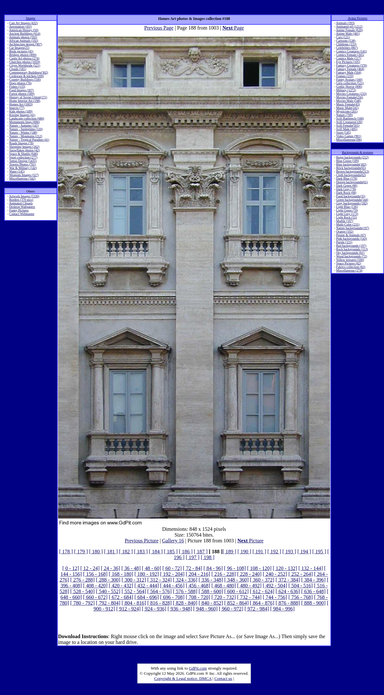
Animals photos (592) (23, 37)
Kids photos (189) (20, 111)
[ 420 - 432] (121, 585)
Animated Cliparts (21, 203)
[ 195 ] (319, 551)
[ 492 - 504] (275, 585)
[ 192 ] (274, 551)
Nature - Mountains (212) (25, 136)
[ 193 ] (289, 551)
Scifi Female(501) (347, 125)
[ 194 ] (304, 551)
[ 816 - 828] (159, 603)
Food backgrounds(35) (350, 196)
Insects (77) (16, 108)
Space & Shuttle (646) (23, 154)
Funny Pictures (19, 210)
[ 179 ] (81, 551)
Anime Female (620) (349, 30)
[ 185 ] (171, 551)
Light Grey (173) (347, 214)
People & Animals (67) (351, 235)
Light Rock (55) (346, 217)
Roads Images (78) (21, 143)
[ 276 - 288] (82, 580)
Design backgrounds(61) (352, 182)
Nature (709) (344, 115)
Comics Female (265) (350, 55)
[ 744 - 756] (275, 597)
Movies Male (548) (348, 100)
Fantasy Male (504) (348, 72)
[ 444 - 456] (172, 585)
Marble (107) (344, 221)
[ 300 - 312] (134, 580)
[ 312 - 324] (159, 580)
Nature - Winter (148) (23, 132)
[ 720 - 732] (223, 597)
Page (233, 28)
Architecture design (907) (25, 44)
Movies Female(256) (349, 97)
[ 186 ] (186, 551)
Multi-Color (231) (348, 224)
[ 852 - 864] (236, 603)
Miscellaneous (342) (22, 178)
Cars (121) (343, 37)
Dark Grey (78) (346, 189)
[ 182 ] (126, 551)
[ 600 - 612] (236, 591)
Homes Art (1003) (21, 104)
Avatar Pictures (357, 18)
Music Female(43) (348, 104)
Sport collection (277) (23, 157)
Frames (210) (345, 76)
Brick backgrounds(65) (351, 168)
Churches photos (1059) (24, 62)
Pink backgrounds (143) (351, 238)
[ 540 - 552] (108, 591)
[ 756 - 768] (300, 597)
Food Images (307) (21, 90)
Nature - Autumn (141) (24, 125)
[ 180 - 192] (146, 574)
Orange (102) (345, 231)
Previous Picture (141, 540)
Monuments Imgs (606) (24, 122)
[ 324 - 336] (185, 580)
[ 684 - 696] (146, 597)
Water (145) (17, 171)
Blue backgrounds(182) (351, 164)
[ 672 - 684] (121, 597)
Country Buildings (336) (25, 79)
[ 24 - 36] (110, 568)
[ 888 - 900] (313, 603)
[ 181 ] (111, 551)
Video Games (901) (348, 136)
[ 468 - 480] (223, 585)
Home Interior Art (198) (24, 100)
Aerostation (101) (20, 26)
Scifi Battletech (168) (350, 118)
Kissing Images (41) (22, 115)
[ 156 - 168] (95, 574)
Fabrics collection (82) (350, 267)
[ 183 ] (141, 551)
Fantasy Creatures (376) (351, 65)
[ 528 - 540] (82, 591)
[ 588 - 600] (211, 591)
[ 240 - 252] (275, 574)
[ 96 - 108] (235, 568)
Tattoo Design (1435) (23, 161)
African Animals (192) (23, 40)
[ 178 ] (66, 551)
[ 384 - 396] (313, 580)
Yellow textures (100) (350, 260)
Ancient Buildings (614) (24, 33)
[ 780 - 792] (82, 603)
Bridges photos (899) (22, 55)
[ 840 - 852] (211, 603)
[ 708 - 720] (198, 597)
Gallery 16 (173, 540)
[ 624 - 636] (288, 591)
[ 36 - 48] (131, 568)
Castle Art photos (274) (24, 58)
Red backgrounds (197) (351, 245)
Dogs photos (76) (20, 83)
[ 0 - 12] (70, 568)
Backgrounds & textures (357, 152)
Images (30, 18)
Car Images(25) (19, 47)
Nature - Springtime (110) (26, 129)
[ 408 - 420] (95, 585)
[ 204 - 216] (198, 574)
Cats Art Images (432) (23, 23)
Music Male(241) (347, 108)
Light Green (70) (347, 210)
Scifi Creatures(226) (349, 122)
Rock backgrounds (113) (352, 249)
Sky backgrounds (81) (350, 252)
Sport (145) (343, 132)
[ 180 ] (96, 551)
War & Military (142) (23, 168)
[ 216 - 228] (223, 574)
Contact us (223, 678)
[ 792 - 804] (108, 603)
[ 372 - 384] (288, 580)
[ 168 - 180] (121, 574)
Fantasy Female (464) (350, 69)
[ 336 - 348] (211, 580)
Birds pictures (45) (21, 51)
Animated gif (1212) (349, 26)
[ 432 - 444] (146, 585)
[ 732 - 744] (249, 597)
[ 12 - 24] (89, 568)
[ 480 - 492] (249, 585)
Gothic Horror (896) (349, 86)
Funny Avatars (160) (349, 79)
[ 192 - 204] (172, 574)
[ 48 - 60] (151, 568)
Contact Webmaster (21, 214)
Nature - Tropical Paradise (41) (29, 139)
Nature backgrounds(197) (352, 228)
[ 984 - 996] (282, 608)
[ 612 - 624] (262, 591)
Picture (250, 540)
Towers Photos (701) (22, 164)
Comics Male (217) (348, 58)
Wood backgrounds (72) (351, 256)
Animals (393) (345, 23)
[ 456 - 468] (198, 585)
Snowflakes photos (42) (24, 150)
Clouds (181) (17, 69)
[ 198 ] (208, 557)
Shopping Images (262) (24, 146)
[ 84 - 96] (213, 568)
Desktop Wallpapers (22, 207)
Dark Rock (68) (346, 192)
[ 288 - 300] (108, 580)
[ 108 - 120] (259, 568)
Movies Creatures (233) (351, 93)
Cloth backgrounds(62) (351, 175)
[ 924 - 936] (154, 608)
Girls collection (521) (350, 83)
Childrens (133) (346, 44)
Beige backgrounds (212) (352, 157)
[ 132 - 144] (310, 568)
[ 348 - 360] (236, 580)
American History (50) (23, 30)
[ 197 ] (193, 557)
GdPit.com (198, 668)
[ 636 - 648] (313, 591)
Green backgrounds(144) (352, 199)
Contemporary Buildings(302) (28, 72)
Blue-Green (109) (347, 161)
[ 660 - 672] (95, 597)
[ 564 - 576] (159, 591)
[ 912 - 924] (128, 608)
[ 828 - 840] (185, 603)
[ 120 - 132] (285, 568)
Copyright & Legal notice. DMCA (183, 678)
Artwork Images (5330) (24, 196)
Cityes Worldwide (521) (24, 65)
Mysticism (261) (346, 111)
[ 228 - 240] (249, 574)
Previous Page (159, 28)
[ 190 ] (244, 551)
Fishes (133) (17, 86)
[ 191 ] (259, 551)
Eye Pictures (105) (348, 62)
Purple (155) (344, 242)
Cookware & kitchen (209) (26, 76)
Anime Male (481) (348, 33)
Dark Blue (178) (346, 178)
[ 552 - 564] (134, 591)
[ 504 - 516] (300, 585)
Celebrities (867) (347, 47)
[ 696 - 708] (172, 597)
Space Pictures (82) (348, 263)
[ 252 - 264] (300, 574)
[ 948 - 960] (205, 608)
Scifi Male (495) (346, 129)
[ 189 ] (229, 551)
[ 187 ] (201, 551)
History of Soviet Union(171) (28, 97)
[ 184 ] (156, 551)
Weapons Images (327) (24, 175)
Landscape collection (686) (26, 118)
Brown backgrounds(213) (352, 171)
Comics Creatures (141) (351, 51)
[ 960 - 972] (231, 608)
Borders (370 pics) (21, 199)
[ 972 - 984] (256, 608)
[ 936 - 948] (179, 608)
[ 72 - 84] (192, 568)
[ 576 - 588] (185, 591)
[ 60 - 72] (172, 568)
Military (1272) (346, 90)
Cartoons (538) (345, 40)
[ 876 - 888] (288, 603)
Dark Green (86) (346, 185)
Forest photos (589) (21, 93)
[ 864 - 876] (262, 603)
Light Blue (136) (347, 207)
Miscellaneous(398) (349, 139)
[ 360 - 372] (262, 580)
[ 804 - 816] (134, 603)
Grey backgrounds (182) (352, 203)
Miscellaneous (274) (349, 270)
